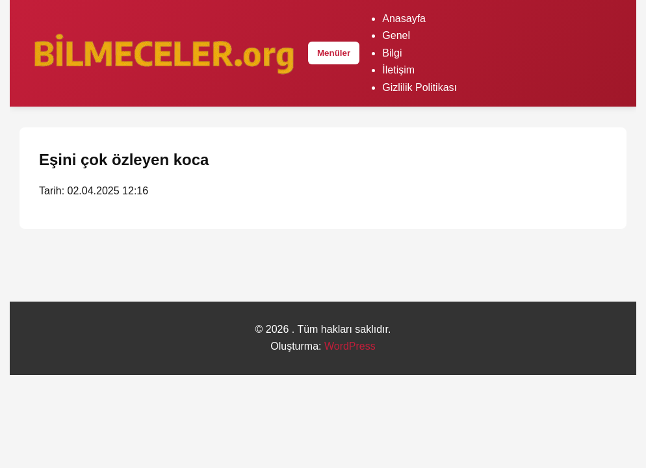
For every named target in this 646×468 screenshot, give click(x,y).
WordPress (350, 346)
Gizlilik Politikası (419, 87)
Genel (396, 35)
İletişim (398, 69)
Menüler (333, 53)
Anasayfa (404, 18)
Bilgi (392, 52)
